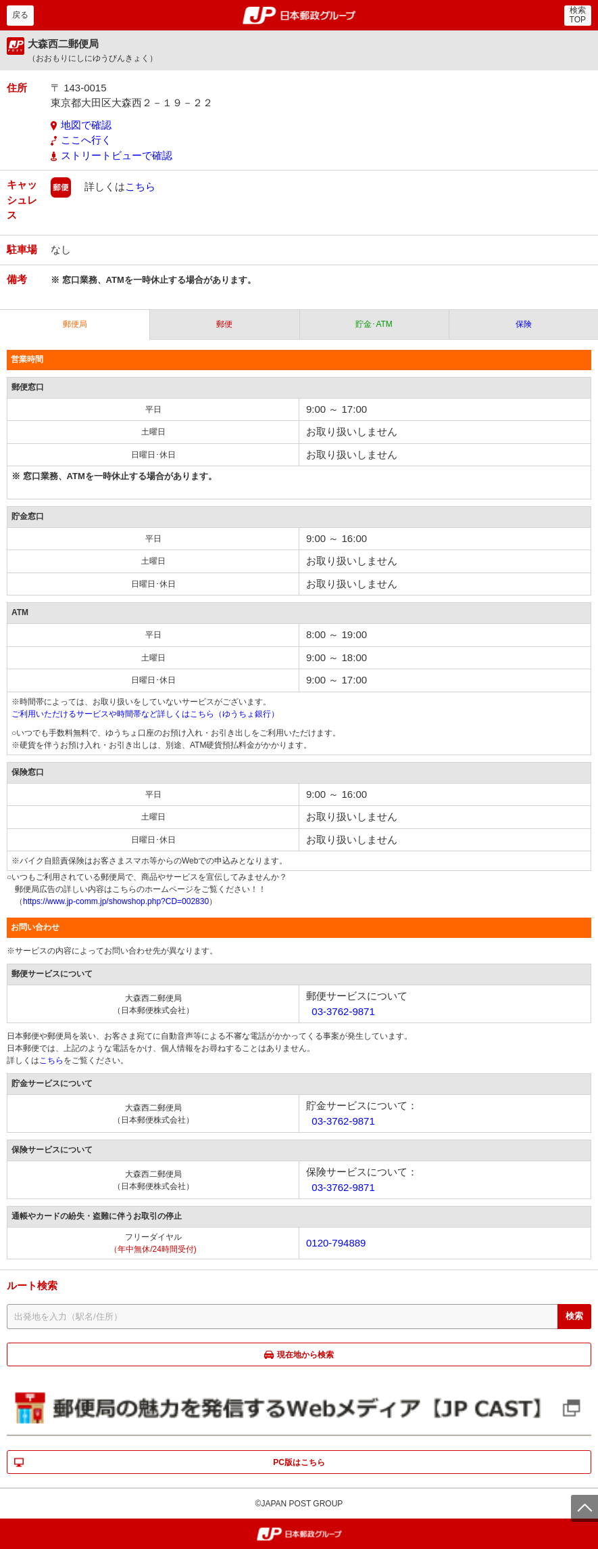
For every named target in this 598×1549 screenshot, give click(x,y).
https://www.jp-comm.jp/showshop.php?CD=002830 (116, 901)
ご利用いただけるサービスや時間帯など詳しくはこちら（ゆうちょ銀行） (145, 714)
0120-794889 (336, 1243)
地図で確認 (86, 125)
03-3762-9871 (343, 1011)
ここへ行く (86, 139)
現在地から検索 (305, 1355)
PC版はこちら (299, 1462)
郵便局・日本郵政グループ (299, 15)
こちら (140, 186)
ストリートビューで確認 (116, 155)
